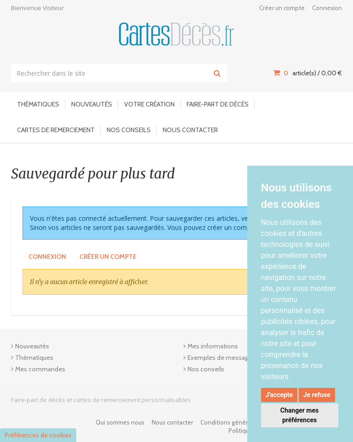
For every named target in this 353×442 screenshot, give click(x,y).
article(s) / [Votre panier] (307, 73)
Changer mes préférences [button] (299, 415)
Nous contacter (190, 130)
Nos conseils (129, 130)
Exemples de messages (221, 357)
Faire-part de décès (218, 104)
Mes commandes (40, 369)
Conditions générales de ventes (244, 422)
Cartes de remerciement (56, 130)
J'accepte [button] (279, 394)
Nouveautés (91, 104)
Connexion (327, 7)
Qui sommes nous (120, 422)
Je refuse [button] (316, 394)
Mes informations (213, 346)
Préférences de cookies (38, 435)
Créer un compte (282, 7)
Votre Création (149, 104)
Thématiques (38, 104)
